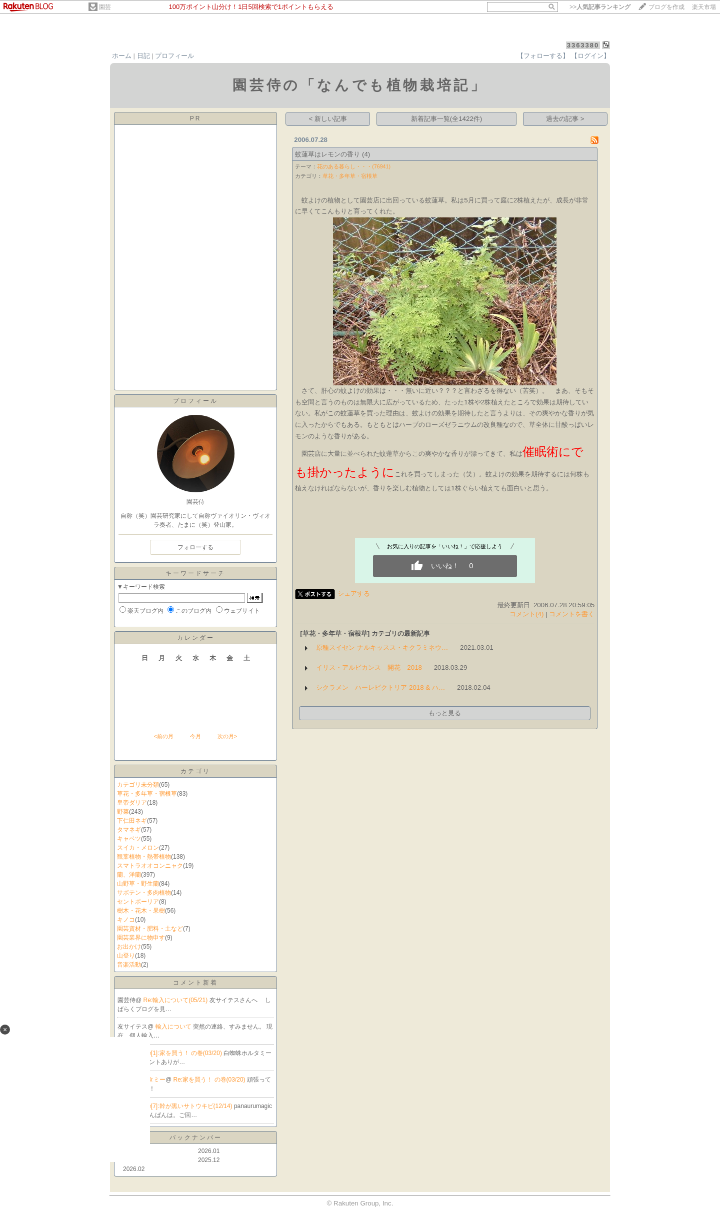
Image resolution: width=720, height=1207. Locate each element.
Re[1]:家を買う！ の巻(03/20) (184, 1053)
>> (600, 6)
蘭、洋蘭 (129, 874)
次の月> (227, 736)
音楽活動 (129, 964)
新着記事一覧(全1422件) (446, 118)
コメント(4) (527, 614)
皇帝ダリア (132, 802)
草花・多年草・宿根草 (147, 793)
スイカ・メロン (138, 847)
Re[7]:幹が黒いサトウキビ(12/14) (189, 1106)
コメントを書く (571, 614)
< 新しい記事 (328, 118)
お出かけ (129, 946)
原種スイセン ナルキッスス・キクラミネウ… (382, 647)
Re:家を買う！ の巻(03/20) (210, 1079)
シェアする (354, 593)
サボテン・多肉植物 (144, 892)
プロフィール (174, 55)
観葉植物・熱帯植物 (144, 856)
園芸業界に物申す (141, 937)
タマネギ (129, 829)
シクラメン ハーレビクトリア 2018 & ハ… (380, 687)
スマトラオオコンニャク (150, 865)
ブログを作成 (666, 6)
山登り (126, 955)
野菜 (123, 811)
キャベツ (129, 838)
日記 (143, 55)
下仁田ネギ (132, 820)
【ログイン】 (590, 55)
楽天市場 (704, 6)
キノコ (126, 919)
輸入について (174, 1026)
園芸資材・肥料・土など (150, 928)
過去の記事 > (565, 118)
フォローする (196, 547)
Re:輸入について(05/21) (177, 1000)
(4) (366, 154)
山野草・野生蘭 (138, 883)
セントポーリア (138, 901)
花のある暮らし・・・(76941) (353, 166)
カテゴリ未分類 (138, 784)
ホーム (122, 55)
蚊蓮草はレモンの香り (327, 154)
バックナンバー (196, 1137)
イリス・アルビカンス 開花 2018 (369, 667)
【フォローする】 (543, 55)
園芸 (105, 6)
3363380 (583, 45)
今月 (195, 736)
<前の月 (163, 736)
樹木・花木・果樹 (141, 910)
